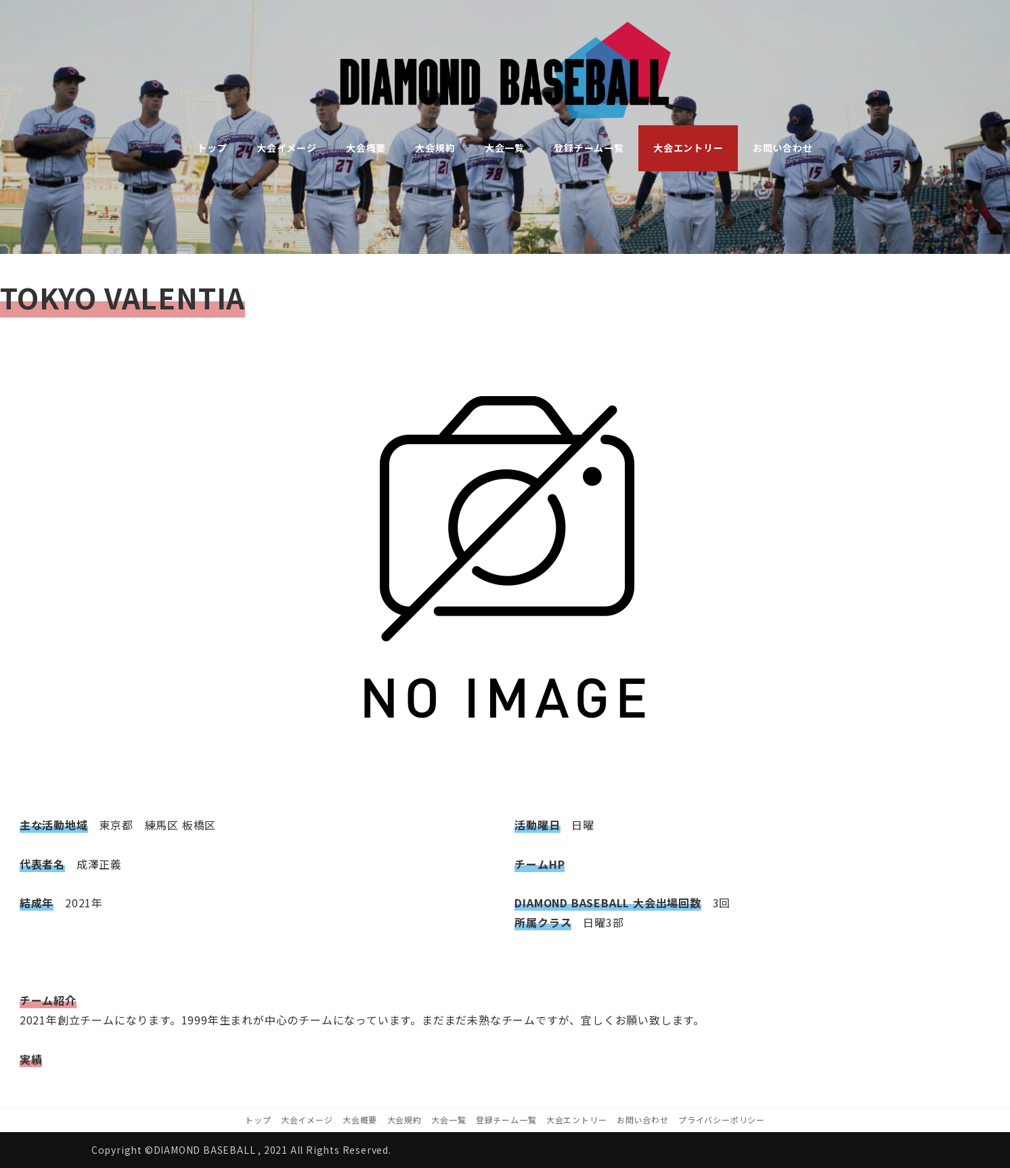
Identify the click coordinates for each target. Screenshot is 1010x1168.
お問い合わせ (643, 1119)
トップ (258, 1119)
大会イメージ (307, 1119)
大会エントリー (576, 1119)
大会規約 (404, 1119)
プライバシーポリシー (721, 1119)
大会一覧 (448, 1119)
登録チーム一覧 (506, 1119)
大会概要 (360, 1119)
